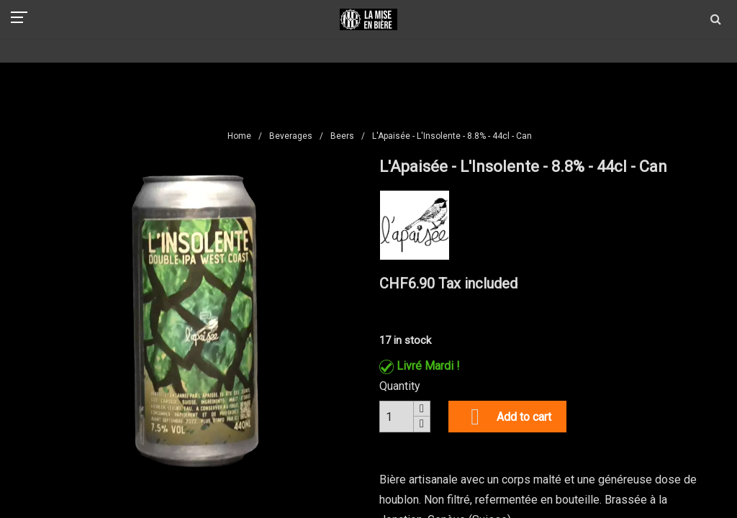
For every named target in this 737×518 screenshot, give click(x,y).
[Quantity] (396, 416)
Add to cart (507, 417)
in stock (412, 340)
